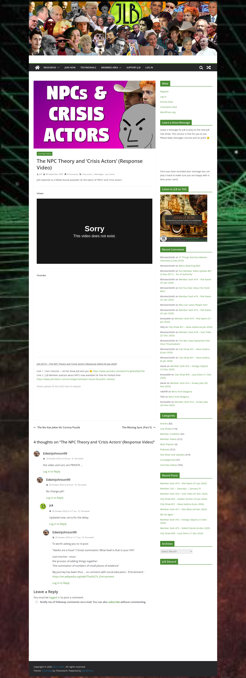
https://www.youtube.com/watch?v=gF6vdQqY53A (119, 371)
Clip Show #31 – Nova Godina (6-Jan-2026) (190, 326)
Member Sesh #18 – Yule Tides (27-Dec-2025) (183, 493)
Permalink (77, 458)
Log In (149, 67)
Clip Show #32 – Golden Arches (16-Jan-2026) (183, 498)
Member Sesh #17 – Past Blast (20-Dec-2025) (183, 509)
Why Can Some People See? (193, 304)
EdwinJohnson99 (55, 453)
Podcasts (164, 449)
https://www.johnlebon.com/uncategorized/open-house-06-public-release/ (76, 379)
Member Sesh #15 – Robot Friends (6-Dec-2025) (185, 528)
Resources (50, 67)
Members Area (109, 67)
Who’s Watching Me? (189, 265)
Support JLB (133, 67)
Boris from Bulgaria (182, 391)
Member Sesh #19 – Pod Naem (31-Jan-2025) (183, 483)
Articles (164, 423)
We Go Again (167, 514)
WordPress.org (168, 112)
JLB (40, 174)
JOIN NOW (70, 67)
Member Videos (168, 439)
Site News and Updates (172, 454)
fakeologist (99, 174)
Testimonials (88, 67)
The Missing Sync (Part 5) (138, 427)
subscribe (114, 602)
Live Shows (166, 428)
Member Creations (170, 433)
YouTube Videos (44, 154)
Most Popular (167, 444)
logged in (54, 597)
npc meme (110, 174)
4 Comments (71, 174)
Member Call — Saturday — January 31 (180, 488)
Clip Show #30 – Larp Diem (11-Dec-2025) (181, 533)
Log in (163, 96)
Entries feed (166, 101)
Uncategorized (167, 459)
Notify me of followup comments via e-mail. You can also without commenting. (90, 602)
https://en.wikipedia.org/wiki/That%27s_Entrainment (83, 576)
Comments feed (168, 107)
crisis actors (87, 174)
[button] (58, 67)
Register (164, 91)
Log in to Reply (51, 471)
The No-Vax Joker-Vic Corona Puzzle (57, 427)
